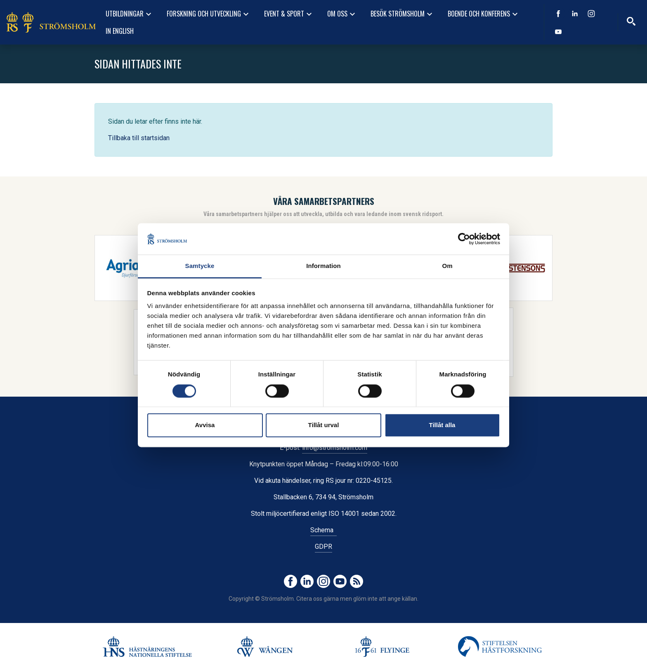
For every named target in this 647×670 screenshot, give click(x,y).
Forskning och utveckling (209, 14)
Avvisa (205, 425)
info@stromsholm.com (334, 447)
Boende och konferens (484, 14)
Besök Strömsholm (402, 14)
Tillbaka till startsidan (139, 138)
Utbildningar (129, 14)
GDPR (323, 546)
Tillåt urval (323, 425)
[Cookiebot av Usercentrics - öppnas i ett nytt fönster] (464, 239)
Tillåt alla (442, 425)
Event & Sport (289, 14)
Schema (323, 530)
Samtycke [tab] (200, 266)
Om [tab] (447, 266)
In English (120, 31)
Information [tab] (323, 266)
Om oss (342, 14)
